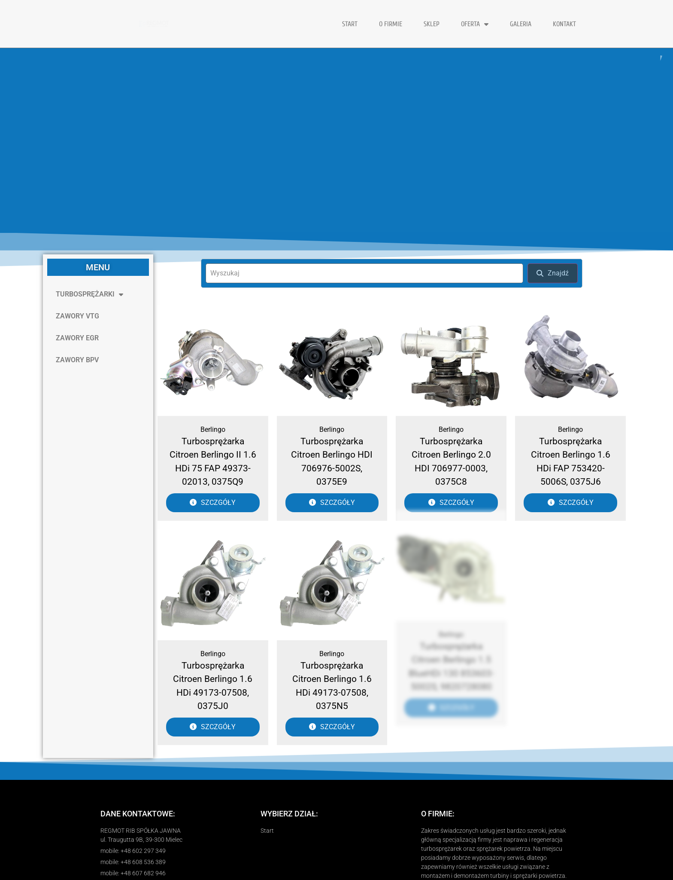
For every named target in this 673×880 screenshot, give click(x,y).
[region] (336, 140)
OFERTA (474, 24)
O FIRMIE (390, 24)
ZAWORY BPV (77, 360)
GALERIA (520, 24)
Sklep (432, 24)
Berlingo (212, 429)
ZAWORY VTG (77, 316)
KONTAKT (564, 24)
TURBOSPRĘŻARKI (89, 294)
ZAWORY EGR (77, 338)
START (350, 24)
